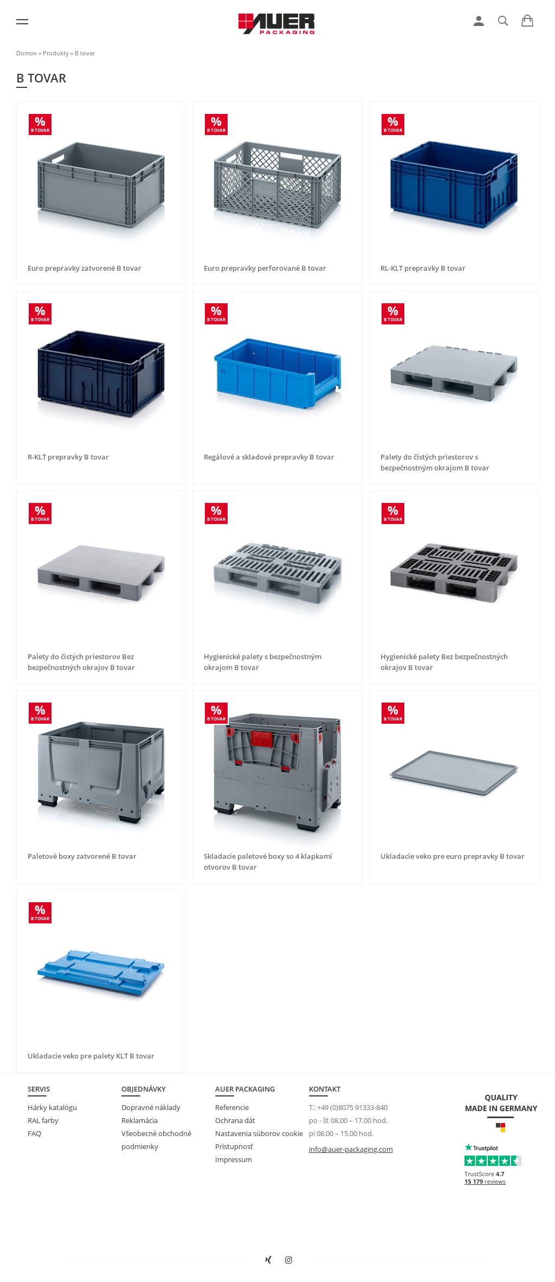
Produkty (56, 53)
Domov (26, 53)
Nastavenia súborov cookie (259, 1133)
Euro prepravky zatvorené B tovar (84, 268)
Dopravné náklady (150, 1107)
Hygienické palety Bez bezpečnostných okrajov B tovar (444, 662)
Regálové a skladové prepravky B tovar (269, 457)
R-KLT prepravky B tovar (68, 457)
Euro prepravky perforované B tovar (265, 268)
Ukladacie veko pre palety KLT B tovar (91, 1056)
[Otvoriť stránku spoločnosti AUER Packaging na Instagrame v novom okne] (288, 1260)
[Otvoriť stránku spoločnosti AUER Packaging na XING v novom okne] (267, 1260)
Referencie (232, 1107)
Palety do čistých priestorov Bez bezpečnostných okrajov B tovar (81, 662)
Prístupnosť (234, 1146)
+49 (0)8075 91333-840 (352, 1107)
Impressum (233, 1159)
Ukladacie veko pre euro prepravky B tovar (452, 856)
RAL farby (43, 1120)
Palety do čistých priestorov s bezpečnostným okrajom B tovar (434, 462)
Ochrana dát (235, 1120)
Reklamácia (139, 1120)
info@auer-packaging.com (351, 1149)
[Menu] (22, 22)
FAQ (34, 1133)
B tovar (85, 53)
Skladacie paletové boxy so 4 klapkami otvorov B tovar (268, 861)
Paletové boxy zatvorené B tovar (82, 856)
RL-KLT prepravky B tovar (423, 268)
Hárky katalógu (52, 1107)
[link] (478, 21)
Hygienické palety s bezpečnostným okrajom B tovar (262, 662)
